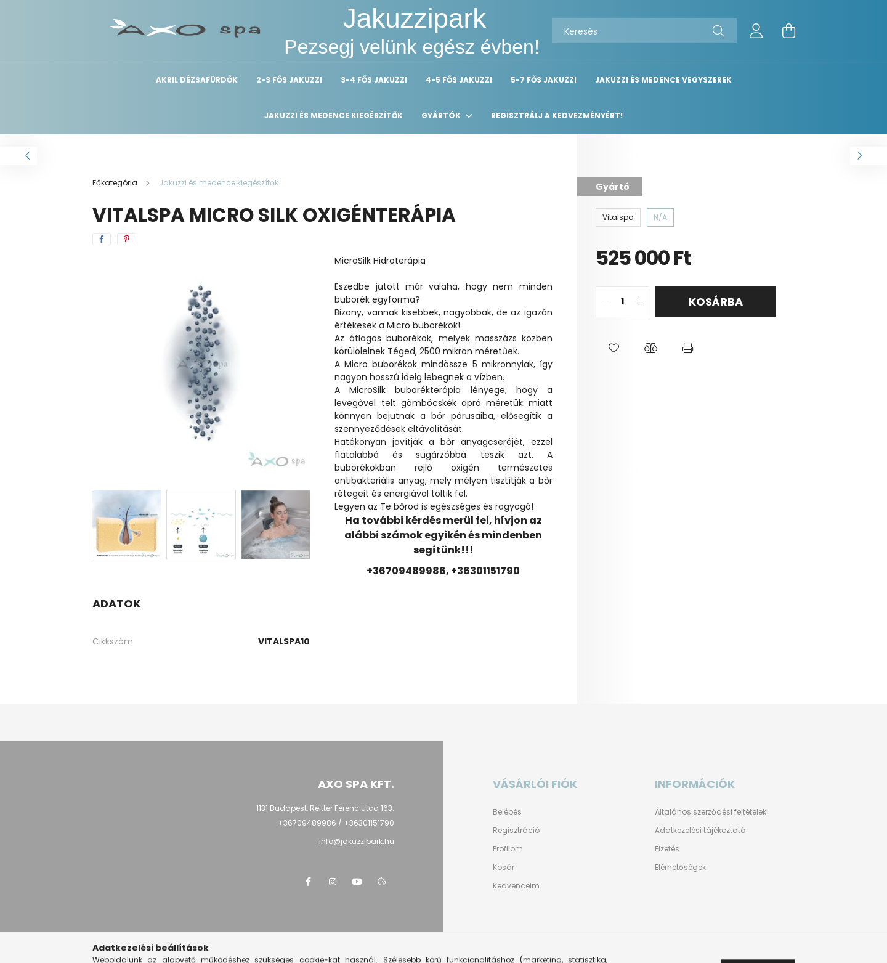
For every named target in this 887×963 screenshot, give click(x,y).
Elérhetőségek (680, 867)
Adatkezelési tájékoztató (700, 830)
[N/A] (660, 217)
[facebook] (101, 239)
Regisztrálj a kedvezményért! (557, 115)
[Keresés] (644, 30)
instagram (332, 881)
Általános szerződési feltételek (710, 812)
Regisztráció (516, 830)
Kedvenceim (516, 886)
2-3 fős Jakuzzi (289, 80)
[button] (614, 348)
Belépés (507, 812)
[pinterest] (126, 239)
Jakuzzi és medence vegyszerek (663, 80)
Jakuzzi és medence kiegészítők (333, 115)
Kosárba (716, 301)
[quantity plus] (639, 302)
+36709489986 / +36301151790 (336, 823)
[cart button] (788, 30)
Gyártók (442, 115)
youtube (357, 881)
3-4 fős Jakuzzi (374, 80)
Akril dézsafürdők (197, 80)
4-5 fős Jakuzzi (459, 80)
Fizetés (667, 849)
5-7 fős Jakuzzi (544, 80)
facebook (308, 881)
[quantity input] (622, 302)
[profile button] (756, 30)
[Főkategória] (115, 182)
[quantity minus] (605, 302)
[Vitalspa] (618, 217)
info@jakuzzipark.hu (356, 841)
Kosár (503, 867)
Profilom (508, 849)
